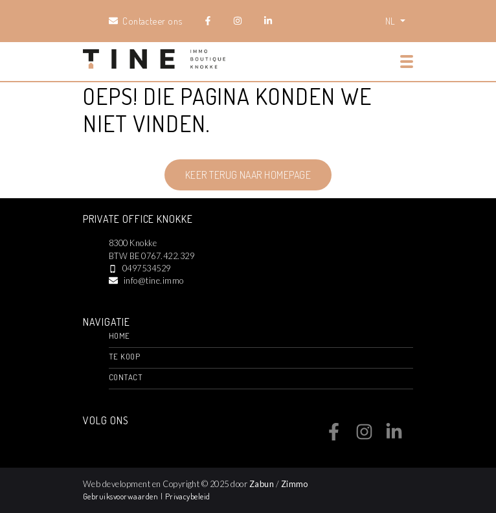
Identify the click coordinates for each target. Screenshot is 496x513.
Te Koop (124, 356)
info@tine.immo (154, 280)
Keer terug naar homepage (248, 174)
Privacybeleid (187, 496)
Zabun (261, 484)
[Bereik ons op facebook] (334, 436)
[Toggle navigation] (406, 61)
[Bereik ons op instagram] (364, 436)
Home (119, 335)
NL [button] (391, 21)
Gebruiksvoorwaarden (122, 496)
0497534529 (146, 268)
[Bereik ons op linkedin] (394, 436)
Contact (125, 377)
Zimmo (294, 484)
